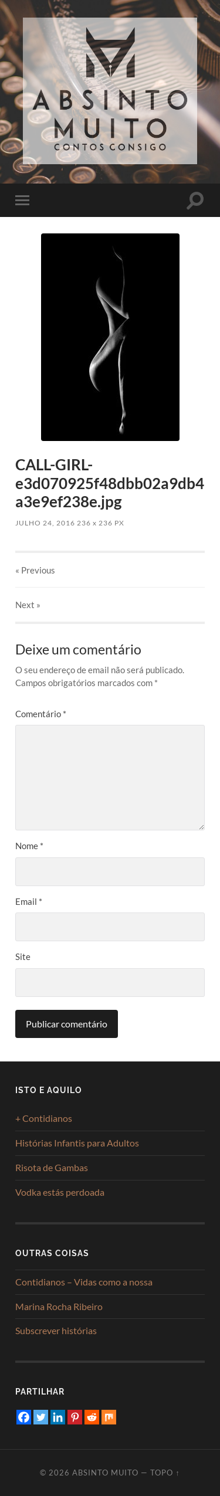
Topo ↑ (165, 1472)
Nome (29, 845)
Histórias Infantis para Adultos (77, 1142)
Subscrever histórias (56, 1330)
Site (23, 956)
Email (28, 901)
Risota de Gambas (51, 1167)
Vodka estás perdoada (59, 1192)
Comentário (40, 713)
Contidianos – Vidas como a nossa (84, 1281)
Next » (27, 604)
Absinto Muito (105, 1472)
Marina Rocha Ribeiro (59, 1306)
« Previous (35, 570)
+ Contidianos (43, 1118)
